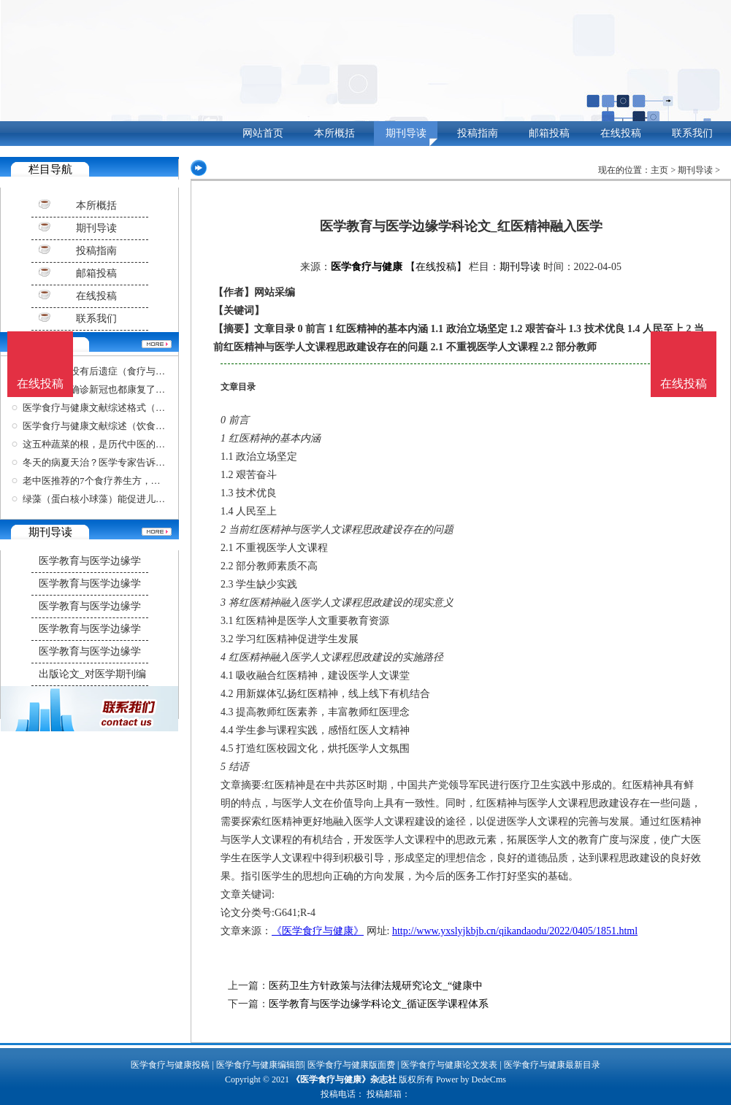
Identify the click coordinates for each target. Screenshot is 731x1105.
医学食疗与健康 (366, 266)
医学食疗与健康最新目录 (552, 1065)
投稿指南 (477, 133)
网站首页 (262, 133)
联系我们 (692, 133)
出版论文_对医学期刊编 (92, 674)
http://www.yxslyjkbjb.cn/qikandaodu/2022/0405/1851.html (515, 930)
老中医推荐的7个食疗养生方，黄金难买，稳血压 (125, 480)
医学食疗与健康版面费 (351, 1065)
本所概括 (334, 133)
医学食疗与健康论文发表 (449, 1065)
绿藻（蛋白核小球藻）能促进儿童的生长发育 (118, 498)
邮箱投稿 (549, 133)
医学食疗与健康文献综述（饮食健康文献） (113, 425)
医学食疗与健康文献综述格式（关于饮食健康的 (122, 407)
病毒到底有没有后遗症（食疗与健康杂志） (113, 371)
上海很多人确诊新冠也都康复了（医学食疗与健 (122, 389)
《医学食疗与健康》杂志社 (344, 1079)
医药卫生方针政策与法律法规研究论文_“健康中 (376, 985)
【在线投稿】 (436, 266)
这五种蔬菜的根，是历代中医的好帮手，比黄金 (122, 444)
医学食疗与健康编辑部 (260, 1065)
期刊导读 (406, 133)
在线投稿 (620, 133)
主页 (659, 170)
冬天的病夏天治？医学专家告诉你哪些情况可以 (122, 462)
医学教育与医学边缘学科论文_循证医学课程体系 (379, 1003)
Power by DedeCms (471, 1079)
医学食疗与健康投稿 (170, 1065)
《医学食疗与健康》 (318, 930)
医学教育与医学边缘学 (90, 560)
